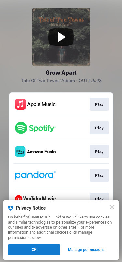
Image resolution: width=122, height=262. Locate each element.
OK (34, 249)
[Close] (112, 207)
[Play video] (61, 37)
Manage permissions (86, 249)
